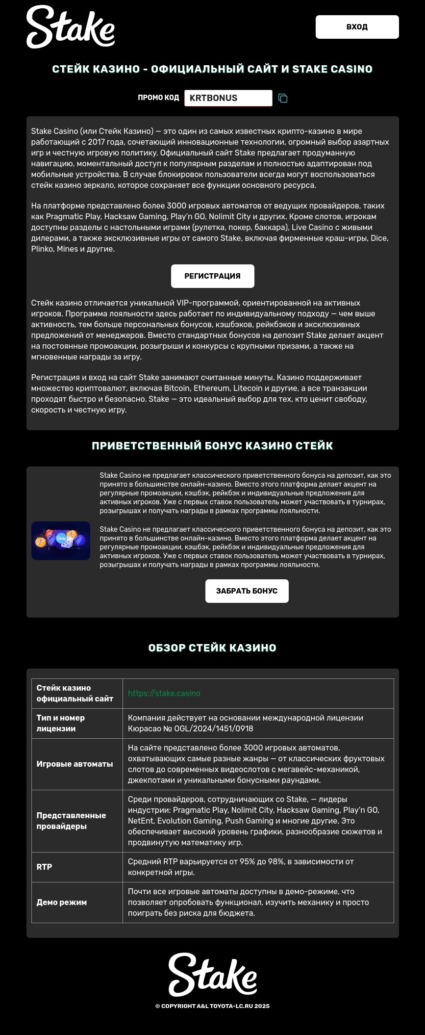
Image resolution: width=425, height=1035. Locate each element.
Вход (357, 27)
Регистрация (212, 276)
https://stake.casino (164, 693)
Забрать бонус (247, 591)
